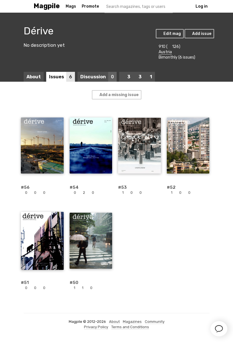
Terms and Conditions (130, 327)
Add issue (199, 33)
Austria (165, 52)
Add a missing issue (116, 94)
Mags (71, 6)
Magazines (132, 321)
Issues (62, 77)
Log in (202, 6)
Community (155, 321)
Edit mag (169, 33)
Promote (90, 6)
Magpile (47, 6)
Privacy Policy (96, 327)
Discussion (98, 77)
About (33, 76)
